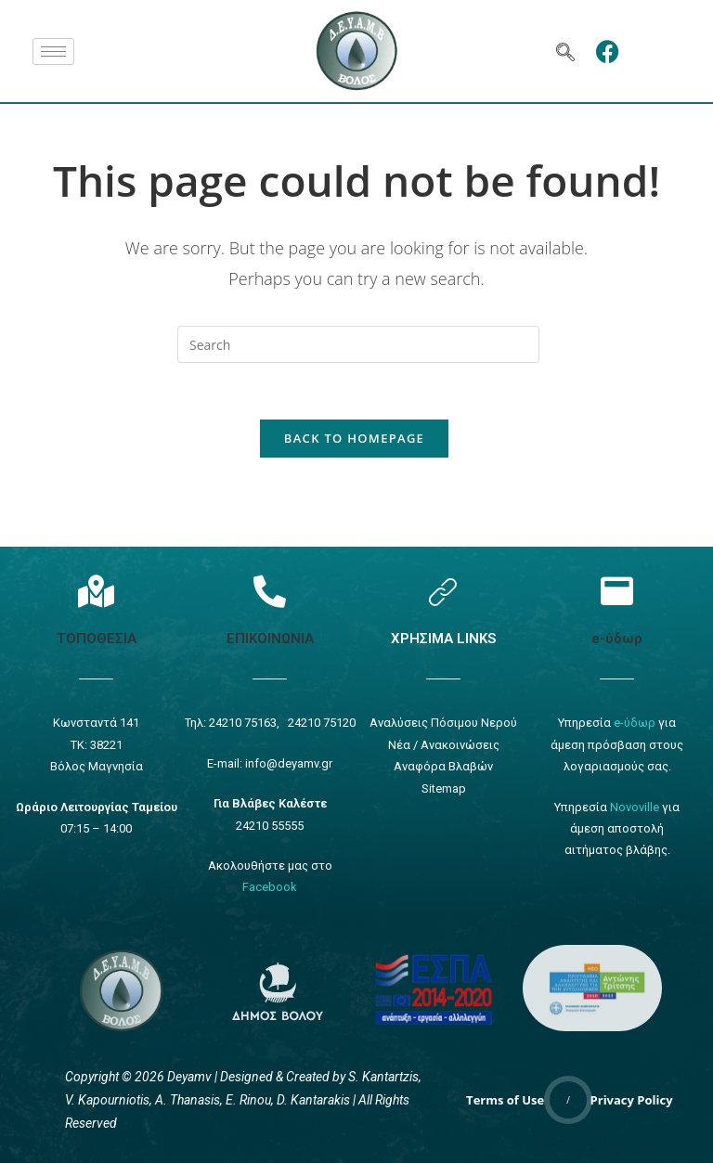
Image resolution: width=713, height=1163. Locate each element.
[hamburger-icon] (53, 51)
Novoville (634, 807)
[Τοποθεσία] (96, 591)
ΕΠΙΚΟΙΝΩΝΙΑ (270, 638)
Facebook (269, 887)
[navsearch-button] (565, 51)
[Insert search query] (358, 344)
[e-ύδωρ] (617, 591)
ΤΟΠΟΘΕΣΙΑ (96, 638)
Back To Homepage (354, 438)
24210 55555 (270, 826)
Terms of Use (505, 1100)
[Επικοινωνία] (269, 591)
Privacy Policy (631, 1100)
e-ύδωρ (616, 638)
